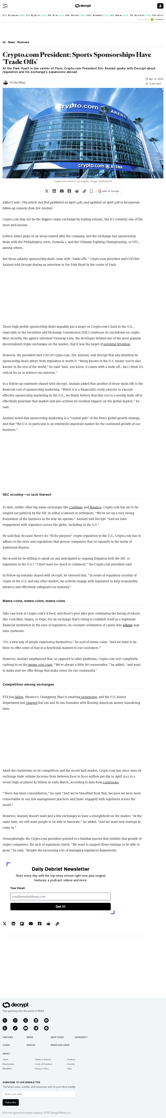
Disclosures (8, 1064)
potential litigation (116, 344)
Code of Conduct (43, 1064)
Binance (95, 507)
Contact (71, 1059)
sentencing (88, 697)
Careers (71, 1064)
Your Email (17, 888)
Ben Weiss (19, 82)
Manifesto (7, 1068)
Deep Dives (57, 1037)
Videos (31, 1045)
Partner (8, 1037)
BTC (5, 15)
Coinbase (76, 507)
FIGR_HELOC (157, 15)
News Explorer (60, 1045)
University (81, 1037)
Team (5, 1059)
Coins (6, 1045)
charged (31, 703)
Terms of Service (43, 1059)
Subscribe (10, 1102)
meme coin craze (40, 665)
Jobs (69, 1068)
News (30, 1037)
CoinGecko (110, 782)
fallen (18, 697)
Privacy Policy (42, 1068)
